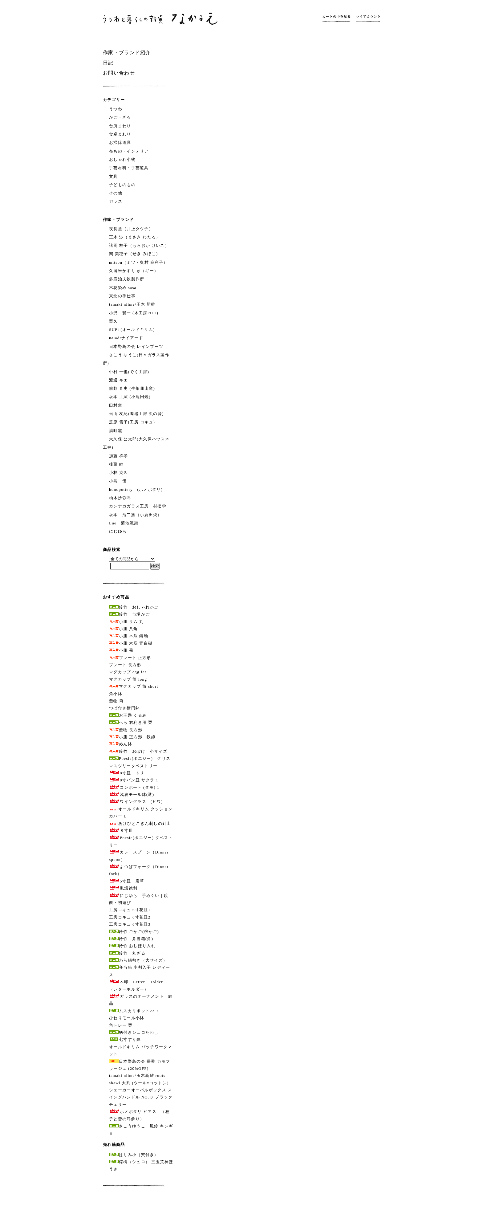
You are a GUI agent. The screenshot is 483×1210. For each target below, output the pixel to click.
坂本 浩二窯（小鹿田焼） (135, 514)
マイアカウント (366, 18)
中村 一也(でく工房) (129, 371)
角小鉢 (115, 693)
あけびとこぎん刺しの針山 (140, 823)
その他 (115, 193)
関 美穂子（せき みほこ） (134, 253)
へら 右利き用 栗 (130, 722)
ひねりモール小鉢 (126, 1018)
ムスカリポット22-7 (134, 1010)
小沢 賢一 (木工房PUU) (133, 313)
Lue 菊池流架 (124, 523)
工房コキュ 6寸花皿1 (130, 909)
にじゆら (118, 531)
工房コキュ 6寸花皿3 (130, 924)
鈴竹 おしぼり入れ (132, 945)
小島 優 (118, 481)
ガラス (115, 201)
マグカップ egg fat (127, 672)
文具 (113, 176)
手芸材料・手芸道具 (129, 167)
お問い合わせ (119, 72)
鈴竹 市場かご (129, 614)
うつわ (115, 109)
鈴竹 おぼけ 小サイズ (138, 751)
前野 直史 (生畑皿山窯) (132, 388)
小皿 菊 (121, 650)
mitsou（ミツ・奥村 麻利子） (138, 262)
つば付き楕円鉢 (124, 708)
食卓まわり (120, 134)
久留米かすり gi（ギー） (133, 270)
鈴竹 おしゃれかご (134, 607)
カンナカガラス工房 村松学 (137, 506)
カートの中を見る (338, 18)
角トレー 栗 (120, 1025)
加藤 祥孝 (118, 456)
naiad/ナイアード (126, 338)
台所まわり (120, 126)
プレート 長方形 (125, 664)
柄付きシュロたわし (134, 1032)
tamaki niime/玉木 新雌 (132, 304)
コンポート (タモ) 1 (134, 787)
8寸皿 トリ (126, 773)
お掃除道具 (120, 142)
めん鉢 (120, 744)
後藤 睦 (116, 464)
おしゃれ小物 (122, 159)
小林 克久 (118, 472)
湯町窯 (115, 430)
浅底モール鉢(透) (131, 794)
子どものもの (122, 184)
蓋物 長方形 (125, 729)
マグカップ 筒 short (133, 686)
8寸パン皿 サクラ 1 (133, 780)
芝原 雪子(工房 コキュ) (132, 422)
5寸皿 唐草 (126, 881)
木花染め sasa (122, 287)
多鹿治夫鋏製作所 (126, 279)
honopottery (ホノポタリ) (136, 489)
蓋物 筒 (116, 701)
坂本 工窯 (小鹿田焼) (130, 396)
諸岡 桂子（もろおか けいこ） (139, 245)
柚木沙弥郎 (120, 497)
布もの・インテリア (129, 151)
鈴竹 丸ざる (127, 953)
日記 (108, 62)
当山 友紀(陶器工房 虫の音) (136, 413)
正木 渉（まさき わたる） (134, 237)
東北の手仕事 (122, 296)
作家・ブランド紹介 (127, 52)
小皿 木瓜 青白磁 (130, 643)
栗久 (113, 321)
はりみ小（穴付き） (134, 1154)
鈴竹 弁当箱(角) (131, 938)
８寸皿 (121, 830)
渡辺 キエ (118, 380)
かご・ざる (120, 117)
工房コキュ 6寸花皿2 (130, 917)
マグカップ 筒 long (128, 679)
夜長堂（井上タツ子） (131, 228)
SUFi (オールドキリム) (132, 329)
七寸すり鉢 (125, 1039)
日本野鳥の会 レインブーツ (136, 346)
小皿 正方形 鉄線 (132, 737)
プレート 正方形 (130, 657)
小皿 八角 (123, 628)
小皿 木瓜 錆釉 (128, 636)
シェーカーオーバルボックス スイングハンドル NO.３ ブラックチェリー (141, 1097)
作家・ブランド (118, 219)
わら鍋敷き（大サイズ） (138, 960)
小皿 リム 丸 (126, 621)
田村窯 (115, 405)
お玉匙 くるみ (128, 715)
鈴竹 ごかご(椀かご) (134, 931)
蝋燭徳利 (123, 888)
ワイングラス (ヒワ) (136, 801)
